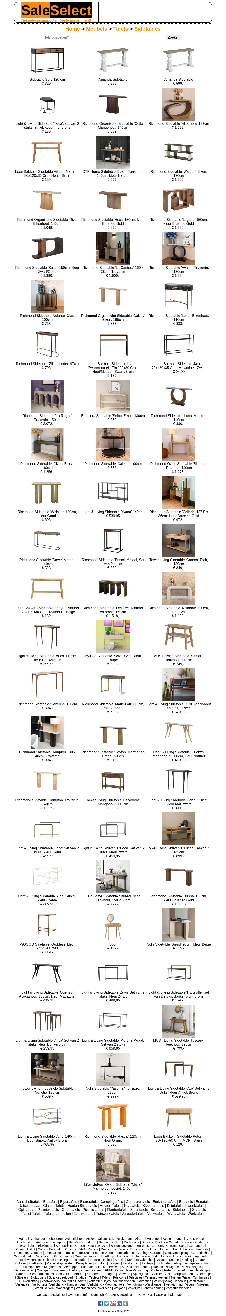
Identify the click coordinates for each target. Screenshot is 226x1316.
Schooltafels (161, 1210)
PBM (108, 1270)
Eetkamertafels (165, 1202)
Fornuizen (83, 1253)
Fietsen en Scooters (28, 1253)
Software (124, 1274)
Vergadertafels (133, 1213)
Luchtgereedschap (196, 1263)
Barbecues (131, 1242)
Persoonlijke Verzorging (131, 1270)
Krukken (100, 1263)
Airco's (140, 1238)
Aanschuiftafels (29, 1202)
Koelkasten (36, 1263)
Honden (165, 1256)
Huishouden (78, 1260)
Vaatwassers (51, 1281)
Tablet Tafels (32, 1213)
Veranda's (22, 1284)
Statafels (199, 1210)
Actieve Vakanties (98, 1238)
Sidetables (147, 29)
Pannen (97, 1270)
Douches (136, 1249)
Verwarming (174, 1284)
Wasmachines (86, 1288)
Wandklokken (44, 1288)
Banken (116, 1242)
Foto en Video (103, 1253)
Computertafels (138, 1202)
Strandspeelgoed (61, 1277)
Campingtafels (112, 1202)
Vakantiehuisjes (100, 1281)
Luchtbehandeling (168, 1263)
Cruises (70, 1249)
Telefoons (119, 1277)
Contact (42, 1294)
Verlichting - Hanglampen (67, 1284)
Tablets (94, 1277)
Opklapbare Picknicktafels (39, 1210)
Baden (103, 1242)
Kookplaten (84, 1263)
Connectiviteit (25, 1249)
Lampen (114, 1263)
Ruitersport (204, 1270)
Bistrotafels (89, 1202)
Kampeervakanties (140, 1260)
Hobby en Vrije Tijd (143, 1256)
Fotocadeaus (124, 1253)
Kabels (119, 1260)
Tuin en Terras (180, 1277)
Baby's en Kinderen (82, 1242)
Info (86, 1294)
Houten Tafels (111, 1206)
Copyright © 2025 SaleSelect (111, 1294)
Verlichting (39, 1284)
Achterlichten (74, 1238)
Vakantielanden (124, 1281)
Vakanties (144, 1281)
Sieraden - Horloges (101, 1274)
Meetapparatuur (74, 1267)
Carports (157, 1245)
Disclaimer (57, 1294)
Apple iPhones (173, 1238)
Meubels (96, 29)
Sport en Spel (160, 1274)
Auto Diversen (195, 1238)
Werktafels (196, 1213)
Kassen (161, 1260)
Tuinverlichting (29, 1281)
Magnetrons (52, 1267)
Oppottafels (71, 1210)
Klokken (20, 1263)
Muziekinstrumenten (136, 1267)
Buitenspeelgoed (122, 1245)
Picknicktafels (94, 1210)
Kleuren (200, 1260)
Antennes (153, 1238)
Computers (196, 1245)
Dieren (123, 1249)
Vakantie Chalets (74, 1281)
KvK (150, 1294)
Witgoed (119, 1288)
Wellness (104, 1288)
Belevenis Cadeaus (194, 1242)
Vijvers (190, 1284)
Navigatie (172, 1267)
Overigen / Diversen (51, 1270)
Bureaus (143, 1245)
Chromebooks (176, 1245)
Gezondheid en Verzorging (32, 1256)
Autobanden (25, 1242)
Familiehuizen (183, 1249)
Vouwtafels (156, 1213)
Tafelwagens (84, 1213)
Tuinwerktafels (108, 1213)
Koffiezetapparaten (60, 1263)
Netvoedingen (191, 1267)
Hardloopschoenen (114, 1256)
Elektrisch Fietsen (158, 1249)
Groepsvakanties (87, 1256)
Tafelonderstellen (58, 1213)
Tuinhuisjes (201, 1277)
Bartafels (50, 1202)
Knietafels (175, 1206)
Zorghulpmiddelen (178, 1288)
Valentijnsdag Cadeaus (170, 1281)
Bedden (147, 1242)
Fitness (69, 1253)
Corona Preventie (50, 1249)
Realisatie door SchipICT (113, 1311)
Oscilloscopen (24, 1270)
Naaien (158, 1267)
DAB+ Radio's (88, 1249)
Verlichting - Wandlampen (145, 1284)
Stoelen (22, 1277)
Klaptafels (132, 1206)
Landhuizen (131, 1263)
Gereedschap (200, 1253)
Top (186, 1294)
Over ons (74, 1294)
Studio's (81, 1277)
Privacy (139, 1294)
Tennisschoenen (156, 1277)
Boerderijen (64, 1245)
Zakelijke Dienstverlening (145, 1288)
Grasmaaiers (63, 1256)
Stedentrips (204, 1274)
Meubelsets (111, 1267)
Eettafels (186, 1202)
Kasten (174, 1260)
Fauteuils (201, 1249)
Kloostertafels (154, 1206)
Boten (91, 1245)
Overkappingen (78, 1270)
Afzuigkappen (123, 1238)
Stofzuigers (38, 1277)
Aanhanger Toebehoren (46, 1238)
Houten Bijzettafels (83, 1206)
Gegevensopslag (177, 1253)
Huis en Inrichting (55, 1260)
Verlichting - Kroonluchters (105, 1284)
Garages (156, 1253)
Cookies (161, 1294)
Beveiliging (28, 1245)
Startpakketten (182, 1274)
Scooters (62, 1274)
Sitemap (176, 1294)
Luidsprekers (32, 1267)
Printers (156, 1270)
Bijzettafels (69, 1202)
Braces (103, 1245)
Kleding (186, 1260)
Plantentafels (117, 1210)
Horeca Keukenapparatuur (192, 1256)
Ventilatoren (197, 1281)
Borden (80, 1245)
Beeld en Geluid (166, 1242)
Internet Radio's (101, 1260)
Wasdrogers (64, 1288)
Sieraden (78, 1274)
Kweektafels (195, 1206)
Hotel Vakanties (30, 1260)
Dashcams (108, 1249)
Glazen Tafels (54, 1206)
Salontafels (139, 1210)
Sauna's (22, 1274)
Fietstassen (53, 1253)
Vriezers (203, 1284)
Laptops (147, 1263)
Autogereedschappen (51, 1242)
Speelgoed (140, 1274)
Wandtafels (176, 1213)
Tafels (120, 29)
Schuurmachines (42, 1274)
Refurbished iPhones (179, 1270)
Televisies (135, 1277)
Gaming (141, 1253)
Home (72, 29)
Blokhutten (45, 1245)
